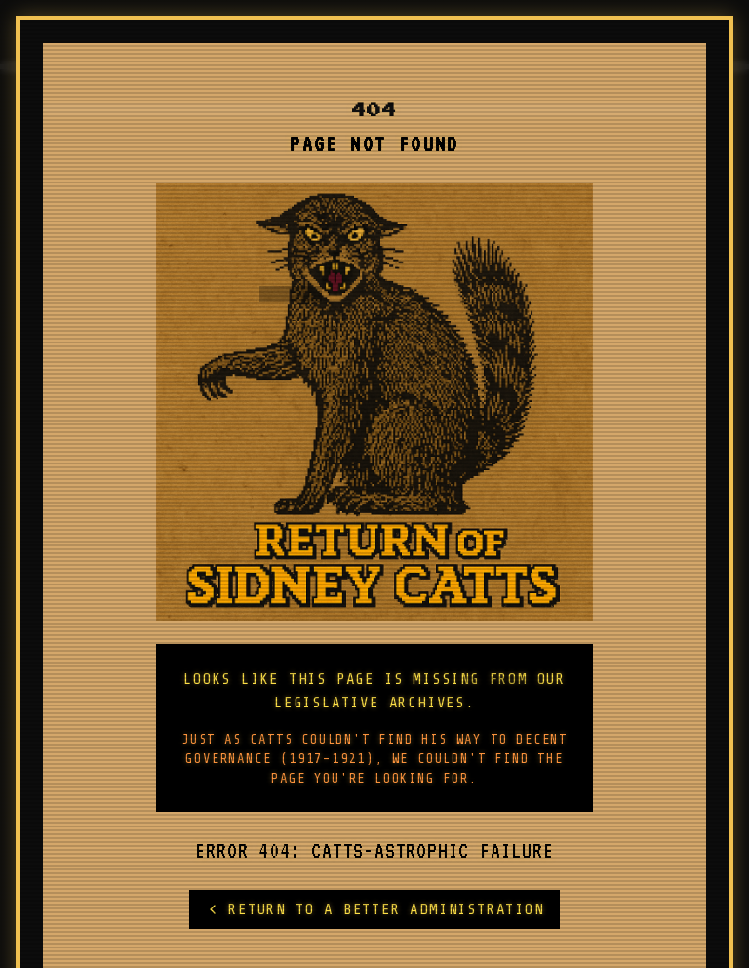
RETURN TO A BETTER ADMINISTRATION (374, 909)
